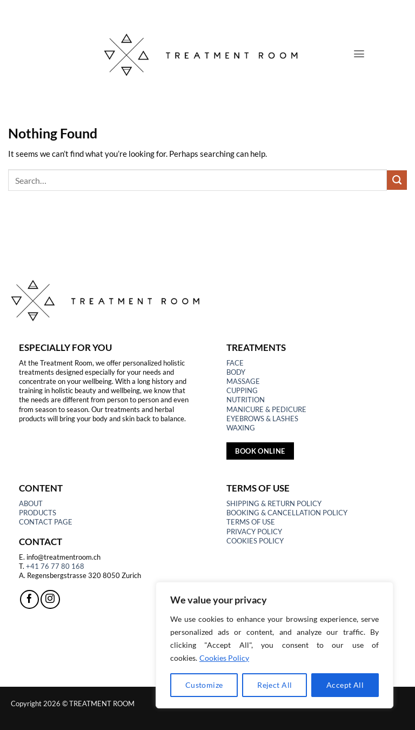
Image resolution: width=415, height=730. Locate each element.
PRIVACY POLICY (254, 531)
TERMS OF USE (250, 521)
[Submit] (397, 180)
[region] (274, 645)
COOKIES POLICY (255, 540)
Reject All (274, 684)
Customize (204, 684)
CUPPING (242, 390)
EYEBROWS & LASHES (262, 418)
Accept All (345, 684)
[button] (359, 54)
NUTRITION (245, 399)
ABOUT (31, 503)
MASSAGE (243, 381)
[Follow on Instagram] (50, 599)
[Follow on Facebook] (29, 599)
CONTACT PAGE (45, 521)
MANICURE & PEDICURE (266, 409)
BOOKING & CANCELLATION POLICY (286, 512)
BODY (235, 372)
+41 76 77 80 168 (55, 566)
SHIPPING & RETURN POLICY (274, 503)
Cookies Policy (224, 657)
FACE (235, 363)
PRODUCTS (37, 512)
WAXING (240, 427)
